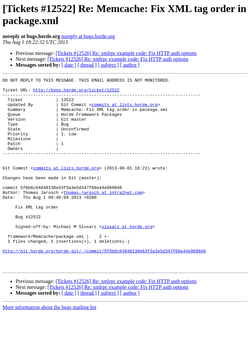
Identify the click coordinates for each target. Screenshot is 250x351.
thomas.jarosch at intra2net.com (102, 216)
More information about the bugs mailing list (49, 345)
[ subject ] (108, 65)
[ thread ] (87, 65)
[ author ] (130, 65)
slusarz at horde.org (127, 257)
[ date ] (69, 65)
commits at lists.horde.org (124, 110)
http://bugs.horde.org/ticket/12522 (76, 93)
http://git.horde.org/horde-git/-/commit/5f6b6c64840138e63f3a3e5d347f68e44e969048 (104, 286)
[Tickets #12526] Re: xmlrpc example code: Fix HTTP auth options (126, 53)
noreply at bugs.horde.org (88, 36)
